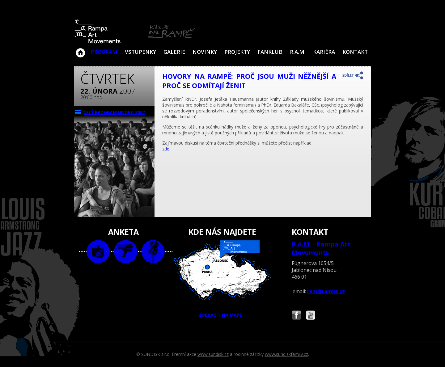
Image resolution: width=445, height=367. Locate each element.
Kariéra (324, 51)
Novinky (205, 51)
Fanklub (269, 51)
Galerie (174, 51)
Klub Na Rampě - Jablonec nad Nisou (80, 49)
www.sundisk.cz (213, 354)
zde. (166, 149)
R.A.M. (298, 51)
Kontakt (355, 51)
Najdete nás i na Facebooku (296, 315)
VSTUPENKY (140, 51)
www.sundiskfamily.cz (286, 354)
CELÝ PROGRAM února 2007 (114, 112)
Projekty (237, 51)
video (125, 251)
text (153, 251)
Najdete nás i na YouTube (310, 315)
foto (98, 251)
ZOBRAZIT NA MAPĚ (222, 279)
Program (104, 51)
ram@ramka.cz (326, 291)
